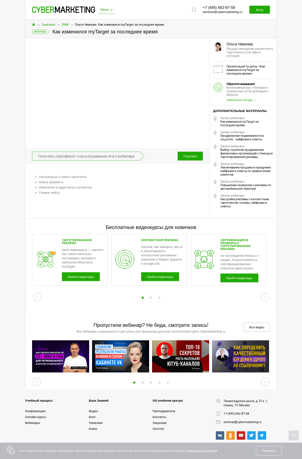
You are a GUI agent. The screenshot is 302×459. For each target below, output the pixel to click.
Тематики (48, 24)
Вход (259, 10)
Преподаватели (164, 411)
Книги (93, 428)
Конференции (35, 411)
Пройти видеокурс (81, 277)
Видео (93, 411)
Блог (92, 417)
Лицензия (160, 423)
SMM (65, 24)
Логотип (158, 428)
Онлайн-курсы (35, 417)
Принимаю (269, 450)
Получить (190, 156)
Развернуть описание (200, 450)
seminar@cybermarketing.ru (222, 12)
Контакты (159, 417)
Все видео (256, 327)
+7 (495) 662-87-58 (219, 7)
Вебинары (32, 423)
